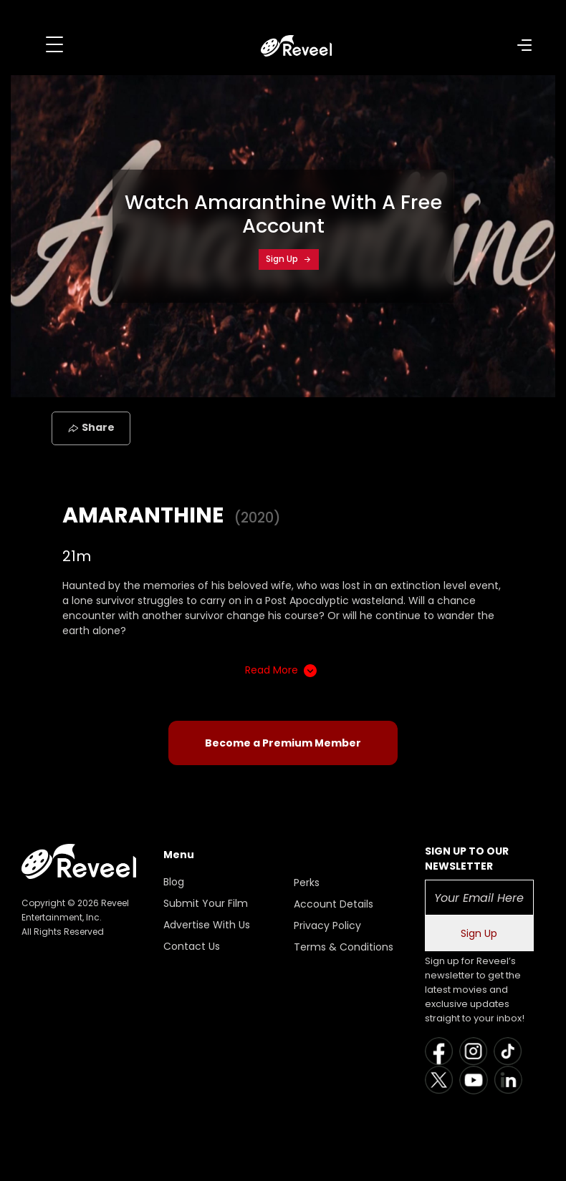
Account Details (333, 904)
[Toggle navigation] (54, 44)
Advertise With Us (206, 925)
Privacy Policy (327, 925)
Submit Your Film (205, 903)
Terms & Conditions (343, 947)
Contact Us (191, 946)
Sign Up (289, 259)
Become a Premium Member (283, 743)
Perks (307, 882)
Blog (173, 882)
